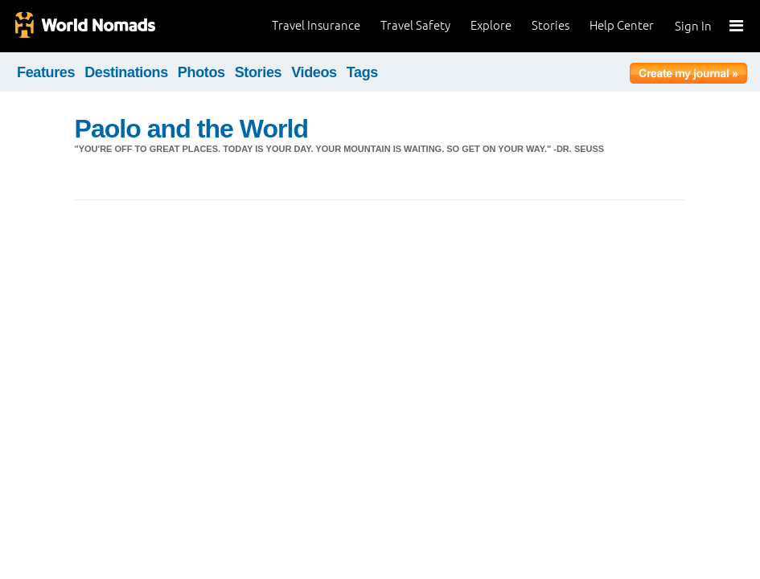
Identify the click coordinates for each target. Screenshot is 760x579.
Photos (201, 72)
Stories (550, 25)
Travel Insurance (316, 25)
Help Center (622, 25)
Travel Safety (415, 25)
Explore (490, 25)
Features (46, 72)
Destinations (126, 72)
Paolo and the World (192, 128)
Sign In (693, 26)
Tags (362, 72)
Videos (314, 72)
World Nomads (84, 26)
